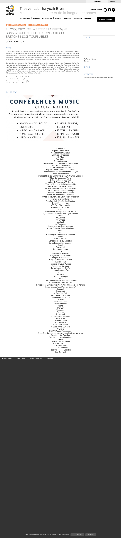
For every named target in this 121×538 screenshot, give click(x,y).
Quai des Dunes (60, 321)
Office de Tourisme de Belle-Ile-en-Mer (60, 184)
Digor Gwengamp (60, 249)
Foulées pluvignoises (60, 266)
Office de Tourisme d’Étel (60, 180)
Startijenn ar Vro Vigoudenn (60, 337)
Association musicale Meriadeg (60, 226)
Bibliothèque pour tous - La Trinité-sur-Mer (60, 163)
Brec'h (60, 237)
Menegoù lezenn (7, 358)
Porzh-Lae (60, 318)
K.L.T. (60, 272)
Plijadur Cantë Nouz (60, 151)
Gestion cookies (20, 358)
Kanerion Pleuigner (60, 277)
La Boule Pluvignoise (60, 155)
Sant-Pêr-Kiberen (60, 325)
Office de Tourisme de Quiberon (60, 195)
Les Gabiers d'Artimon (60, 295)
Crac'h (60, 245)
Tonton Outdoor (60, 161)
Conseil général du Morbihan (60, 241)
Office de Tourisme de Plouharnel (60, 193)
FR (111, 1)
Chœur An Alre (60, 239)
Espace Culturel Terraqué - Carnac (60, 170)
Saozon (60, 329)
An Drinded (60, 220)
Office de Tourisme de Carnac (60, 186)
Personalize (90, 534)
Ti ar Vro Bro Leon (60, 344)
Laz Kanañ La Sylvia (60, 293)
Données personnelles (35, 358)
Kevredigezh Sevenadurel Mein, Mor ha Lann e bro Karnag (60, 285)
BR (114, 1)
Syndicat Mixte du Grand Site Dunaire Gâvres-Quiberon (61, 176)
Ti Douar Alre (25, 18)
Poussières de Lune (60, 203)
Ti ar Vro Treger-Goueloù (60, 350)
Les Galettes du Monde (60, 297)
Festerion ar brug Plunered (60, 199)
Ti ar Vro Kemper (61, 348)
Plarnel (60, 306)
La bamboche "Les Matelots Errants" (60, 287)
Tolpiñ (60, 209)
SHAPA (60, 157)
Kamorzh (60, 274)
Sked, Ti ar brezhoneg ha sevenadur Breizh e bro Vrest (60, 333)
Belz (60, 232)
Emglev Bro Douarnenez (60, 256)
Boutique (87, 18)
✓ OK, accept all (77, 534)
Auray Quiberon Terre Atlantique (60, 228)
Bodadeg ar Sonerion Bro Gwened (60, 235)
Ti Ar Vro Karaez (60, 346)
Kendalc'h (60, 149)
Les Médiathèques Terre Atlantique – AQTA (60, 172)
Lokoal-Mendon (60, 304)
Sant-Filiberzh (60, 323)
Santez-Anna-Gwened (60, 327)
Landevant (60, 291)
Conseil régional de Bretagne (60, 243)
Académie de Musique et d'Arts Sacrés (60, 212)
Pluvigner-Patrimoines (60, 316)
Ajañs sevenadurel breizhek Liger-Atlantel (60, 214)
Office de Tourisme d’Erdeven (60, 182)
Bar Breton (60, 159)
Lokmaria (60, 300)
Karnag (60, 279)
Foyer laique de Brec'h (60, 268)
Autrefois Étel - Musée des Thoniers (60, 201)
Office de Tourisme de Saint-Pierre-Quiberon (60, 197)
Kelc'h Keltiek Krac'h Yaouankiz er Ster (61, 281)
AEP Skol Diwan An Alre (60, 205)
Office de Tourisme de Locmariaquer (60, 191)
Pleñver (60, 308)
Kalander (36, 18)
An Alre (60, 216)
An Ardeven (60, 218)
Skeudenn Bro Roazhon (60, 335)
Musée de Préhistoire (60, 174)
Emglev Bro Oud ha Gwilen (60, 260)
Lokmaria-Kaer (60, 302)
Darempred (77, 18)
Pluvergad (60, 314)
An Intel (60, 222)
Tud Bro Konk (60, 352)
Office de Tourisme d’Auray (60, 178)
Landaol (60, 289)
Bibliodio (67, 18)
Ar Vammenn (60, 224)
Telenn (60, 339)
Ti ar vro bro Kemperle (60, 341)
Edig (60, 251)
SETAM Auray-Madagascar (60, 331)
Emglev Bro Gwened (60, 258)
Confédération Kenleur (60, 153)
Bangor (60, 230)
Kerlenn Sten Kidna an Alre (60, 283)
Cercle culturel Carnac (60, 207)
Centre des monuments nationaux (60, 168)
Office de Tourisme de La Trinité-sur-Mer (60, 188)
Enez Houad (60, 262)
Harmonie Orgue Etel (60, 270)
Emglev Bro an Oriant (60, 253)
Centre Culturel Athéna (60, 165)
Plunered (60, 312)
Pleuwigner (60, 310)
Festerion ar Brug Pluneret (60, 264)
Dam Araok (60, 247)
